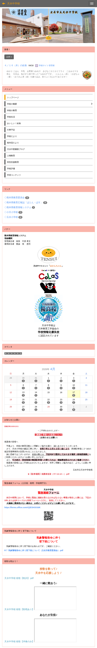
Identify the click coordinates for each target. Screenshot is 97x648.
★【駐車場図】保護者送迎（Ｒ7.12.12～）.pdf (48, 474)
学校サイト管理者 (47, 65)
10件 (9, 57)
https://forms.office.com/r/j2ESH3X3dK (22, 507)
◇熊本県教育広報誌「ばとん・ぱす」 (23, 202)
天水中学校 (13, 3)
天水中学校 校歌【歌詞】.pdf (19, 578)
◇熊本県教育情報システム (17, 207)
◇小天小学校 (11, 212)
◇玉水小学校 (11, 217)
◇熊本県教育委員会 (14, 197)
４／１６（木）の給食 (15, 65)
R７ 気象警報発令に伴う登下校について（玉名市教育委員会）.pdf (33, 550)
